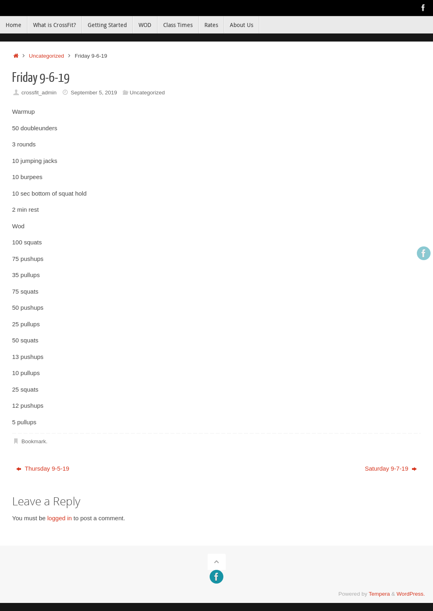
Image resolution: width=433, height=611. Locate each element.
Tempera (379, 594)
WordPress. (411, 594)
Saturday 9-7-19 (391, 468)
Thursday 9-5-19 (42, 468)
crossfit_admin (39, 93)
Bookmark (33, 441)
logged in (59, 518)
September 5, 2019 (94, 93)
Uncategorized (46, 56)
